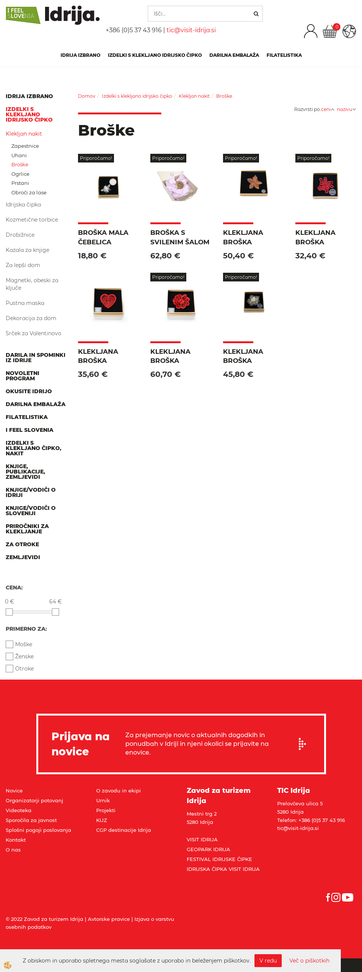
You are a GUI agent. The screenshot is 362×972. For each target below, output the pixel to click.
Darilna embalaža (234, 55)
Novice (14, 791)
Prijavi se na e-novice (305, 744)
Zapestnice (25, 146)
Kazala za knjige (27, 250)
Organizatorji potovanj (34, 800)
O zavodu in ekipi (118, 791)
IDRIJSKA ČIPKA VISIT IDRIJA (223, 869)
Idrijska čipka (23, 204)
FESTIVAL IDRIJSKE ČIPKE (219, 859)
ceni (328, 109)
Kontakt (16, 840)
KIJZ (101, 820)
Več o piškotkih (309, 960)
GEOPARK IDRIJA (208, 849)
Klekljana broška (243, 237)
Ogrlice (20, 174)
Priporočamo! (96, 158)
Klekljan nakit (24, 133)
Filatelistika (284, 55)
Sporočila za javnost (31, 820)
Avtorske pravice (109, 919)
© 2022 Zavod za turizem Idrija (44, 919)
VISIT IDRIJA (202, 839)
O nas (13, 850)
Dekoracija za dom (31, 318)
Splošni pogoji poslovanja (38, 830)
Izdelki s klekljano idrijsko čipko (155, 55)
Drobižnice (20, 234)
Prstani (20, 183)
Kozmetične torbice (32, 219)
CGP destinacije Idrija (123, 830)
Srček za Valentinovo (33, 333)
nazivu (346, 109)
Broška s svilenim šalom (179, 237)
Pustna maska (25, 303)
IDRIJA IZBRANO (80, 55)
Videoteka (18, 810)
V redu (268, 960)
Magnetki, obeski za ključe (32, 284)
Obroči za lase (29, 192)
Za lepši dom (23, 265)
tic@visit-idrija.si (191, 30)
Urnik (103, 800)
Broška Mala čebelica (103, 237)
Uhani (19, 155)
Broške (19, 164)
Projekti (105, 810)
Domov (86, 96)
